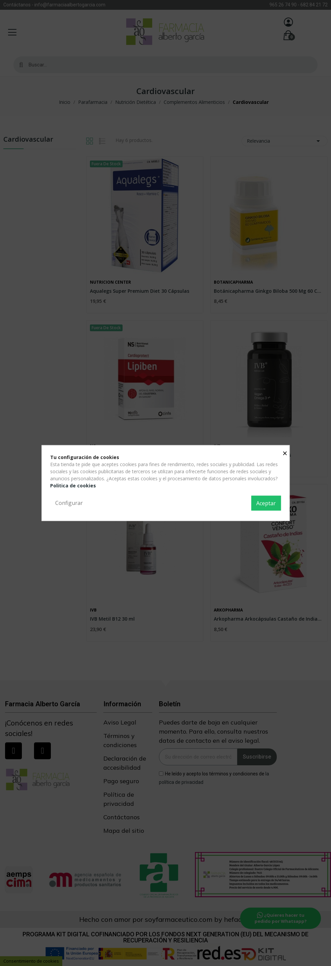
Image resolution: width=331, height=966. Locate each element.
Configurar (69, 503)
